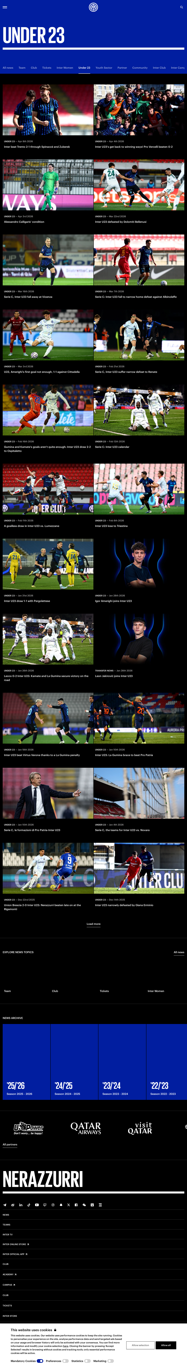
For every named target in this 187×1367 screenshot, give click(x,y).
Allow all (166, 1345)
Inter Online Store (14, 1244)
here (65, 1346)
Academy (8, 1274)
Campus (7, 1285)
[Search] (181, 7)
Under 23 (84, 67)
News (6, 1215)
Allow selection (140, 1345)
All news (8, 67)
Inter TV (8, 1234)
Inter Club (159, 67)
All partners (10, 1144)
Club (34, 67)
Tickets (46, 67)
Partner (122, 67)
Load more (93, 924)
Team (22, 67)
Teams (6, 1224)
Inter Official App (13, 1254)
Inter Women (65, 67)
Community (140, 67)
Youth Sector (104, 67)
